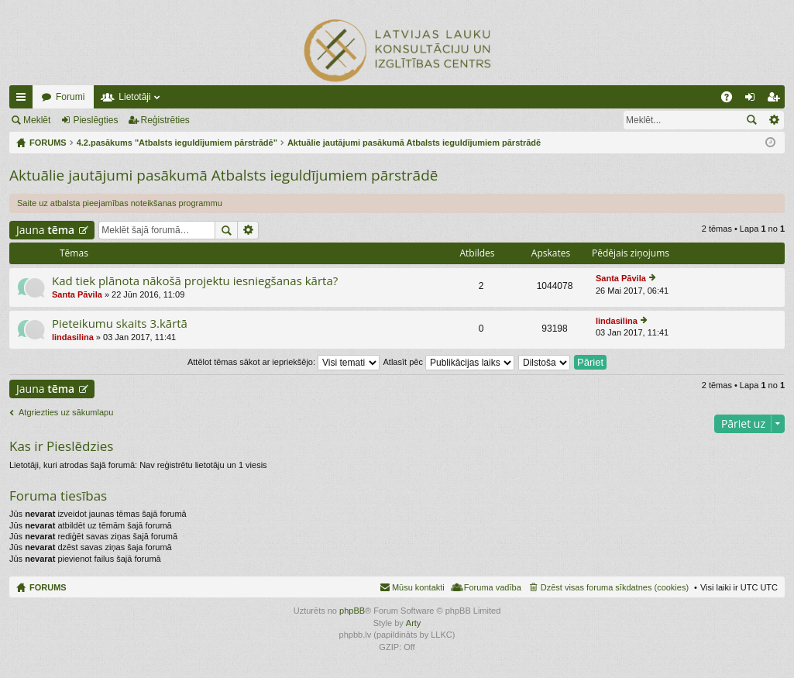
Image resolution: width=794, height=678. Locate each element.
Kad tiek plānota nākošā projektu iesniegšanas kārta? (195, 281)
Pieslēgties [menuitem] (753, 99)
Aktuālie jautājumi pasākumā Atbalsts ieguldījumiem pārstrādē (223, 175)
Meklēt (36, 120)
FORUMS (48, 587)
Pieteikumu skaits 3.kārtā (119, 323)
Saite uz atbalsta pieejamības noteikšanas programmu (119, 203)
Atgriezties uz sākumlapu (66, 412)
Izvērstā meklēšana (773, 120)
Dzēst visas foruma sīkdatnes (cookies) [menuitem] (615, 587)
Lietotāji (134, 96)
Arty (413, 623)
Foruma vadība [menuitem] (492, 587)
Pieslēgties (95, 120)
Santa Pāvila (77, 294)
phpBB (352, 610)
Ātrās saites (24, 99)
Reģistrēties (165, 120)
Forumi (70, 96)
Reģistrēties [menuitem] (776, 99)
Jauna (45, 229)
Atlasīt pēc (448, 362)
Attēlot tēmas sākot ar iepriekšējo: (283, 362)
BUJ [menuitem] (731, 99)
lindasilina (73, 337)
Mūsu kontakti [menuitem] (418, 587)
